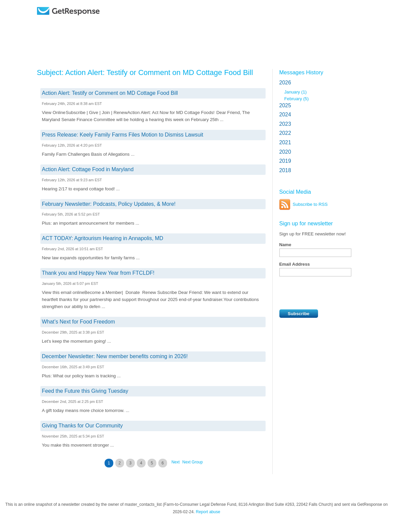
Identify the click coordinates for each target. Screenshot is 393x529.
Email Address (294, 264)
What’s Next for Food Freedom (78, 322)
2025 (285, 105)
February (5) (296, 98)
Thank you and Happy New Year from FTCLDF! (98, 273)
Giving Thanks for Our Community (82, 425)
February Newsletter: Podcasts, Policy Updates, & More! (109, 204)
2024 (285, 114)
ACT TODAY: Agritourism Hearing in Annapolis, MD (102, 238)
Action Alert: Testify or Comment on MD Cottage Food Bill (110, 93)
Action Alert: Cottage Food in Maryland (88, 169)
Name (285, 244)
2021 (285, 142)
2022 (285, 133)
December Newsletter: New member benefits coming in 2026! (115, 356)
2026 (285, 82)
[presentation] (330, 293)
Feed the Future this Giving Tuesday (85, 391)
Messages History (301, 72)
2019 (285, 161)
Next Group (192, 462)
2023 (285, 124)
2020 (285, 152)
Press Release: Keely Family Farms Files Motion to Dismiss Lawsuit (122, 135)
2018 (285, 170)
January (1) (295, 92)
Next (175, 462)
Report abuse (208, 511)
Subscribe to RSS (310, 204)
